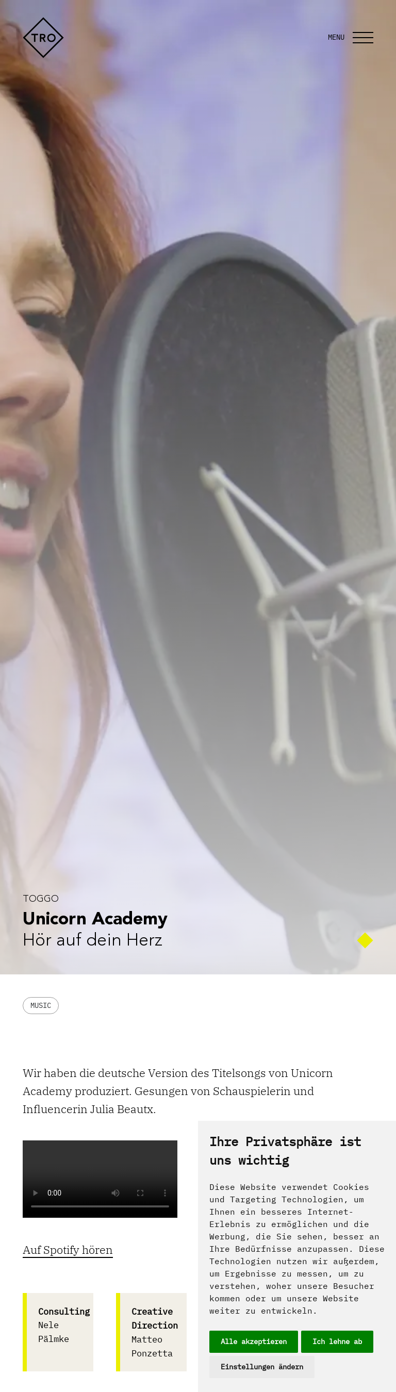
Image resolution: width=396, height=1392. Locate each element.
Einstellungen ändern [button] (262, 1366)
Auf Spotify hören (68, 1249)
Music (40, 1005)
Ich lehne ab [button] (337, 1341)
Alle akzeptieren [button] (254, 1341)
